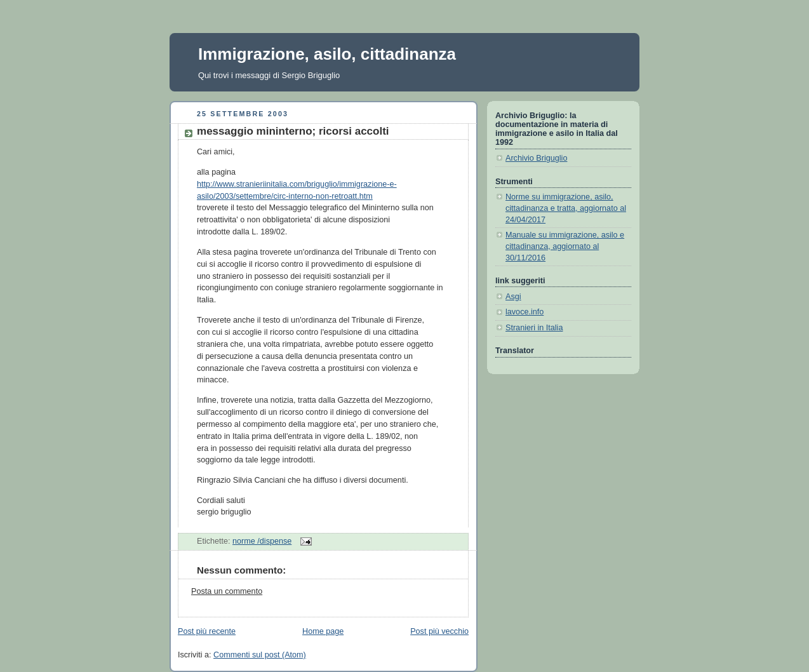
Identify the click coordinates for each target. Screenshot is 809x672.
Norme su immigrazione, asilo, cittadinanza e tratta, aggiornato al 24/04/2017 (565, 208)
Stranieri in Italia (534, 327)
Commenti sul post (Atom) (259, 654)
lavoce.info (524, 311)
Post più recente (207, 631)
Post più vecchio (439, 631)
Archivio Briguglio (536, 158)
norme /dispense (261, 541)
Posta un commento (226, 591)
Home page (323, 631)
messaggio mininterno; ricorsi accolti (293, 131)
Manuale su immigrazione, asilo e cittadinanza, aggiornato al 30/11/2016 (564, 246)
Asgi (513, 296)
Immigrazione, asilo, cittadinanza (327, 54)
